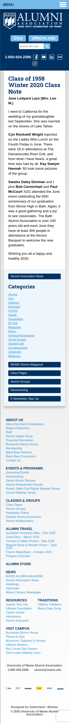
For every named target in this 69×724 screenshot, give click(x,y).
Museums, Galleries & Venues (25, 640)
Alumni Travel (19, 529)
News (11, 572)
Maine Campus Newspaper (23, 592)
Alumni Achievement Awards (24, 484)
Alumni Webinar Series (21, 492)
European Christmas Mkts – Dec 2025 (31, 533)
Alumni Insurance (17, 620)
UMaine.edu (43, 38)
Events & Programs (24, 468)
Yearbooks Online (17, 512)
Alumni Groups (20, 381)
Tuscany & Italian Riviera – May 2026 (30, 541)
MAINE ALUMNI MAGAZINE (24, 576)
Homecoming (19, 390)
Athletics (13, 302)
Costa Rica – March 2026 (22, 537)
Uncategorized (17, 347)
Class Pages (18, 373)
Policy (12, 331)
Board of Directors (18, 428)
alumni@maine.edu (47, 669)
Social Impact (17, 339)
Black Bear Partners (19, 452)
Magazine (14, 327)
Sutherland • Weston (43, 707)
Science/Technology (21, 335)
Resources (16, 600)
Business (14, 306)
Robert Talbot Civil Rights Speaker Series (33, 488)
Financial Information (19, 440)
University (14, 351)
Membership (14, 448)
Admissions (13, 616)
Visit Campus (17, 628)
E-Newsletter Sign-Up (24, 398)
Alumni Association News (26, 276)
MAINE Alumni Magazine (26, 364)
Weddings (12, 584)
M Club (13, 323)
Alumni (12, 294)
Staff (9, 432)
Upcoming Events (17, 472)
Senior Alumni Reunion (21, 480)
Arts (10, 298)
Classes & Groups (23, 500)
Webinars (14, 356)
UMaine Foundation (19, 608)
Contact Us (13, 460)
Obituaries (12, 588)
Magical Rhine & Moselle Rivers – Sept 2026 (31, 547)
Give (18, 38)
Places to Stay (15, 636)
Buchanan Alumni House (22, 444)
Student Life (16, 343)
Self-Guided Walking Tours (23, 652)
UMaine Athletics (17, 644)
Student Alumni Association (23, 516)
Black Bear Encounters (21, 456)
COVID (13, 310)
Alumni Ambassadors (19, 520)
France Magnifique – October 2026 (28, 552)
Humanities (15, 319)
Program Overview (18, 556)
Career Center (15, 612)
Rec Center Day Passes (21, 648)
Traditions (48, 600)
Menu (34, 5)
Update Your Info (17, 604)
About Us (14, 420)
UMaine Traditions (49, 604)
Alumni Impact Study (19, 436)
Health (12, 315)
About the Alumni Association (25, 424)
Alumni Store (18, 564)
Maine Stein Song (49, 608)
